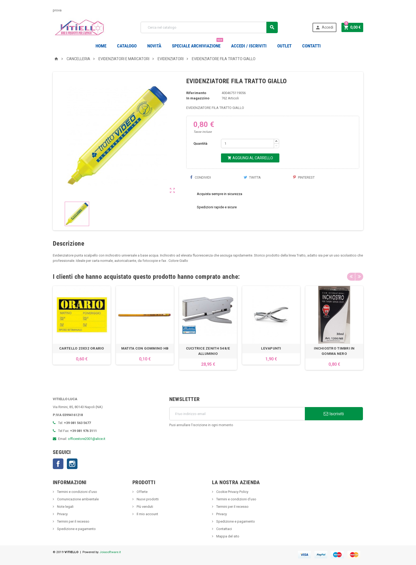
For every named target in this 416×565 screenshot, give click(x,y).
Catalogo (127, 45)
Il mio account (147, 514)
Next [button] (359, 277)
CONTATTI (311, 45)
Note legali (64, 507)
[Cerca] (209, 27)
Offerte (142, 492)
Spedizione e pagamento (76, 529)
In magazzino (197, 98)
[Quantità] (247, 143)
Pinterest (304, 177)
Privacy (62, 514)
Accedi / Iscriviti (249, 45)
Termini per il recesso (72, 521)
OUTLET (284, 45)
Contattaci (223, 529)
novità (154, 45)
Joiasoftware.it (110, 552)
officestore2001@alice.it (86, 439)
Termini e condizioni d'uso (76, 492)
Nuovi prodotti (147, 499)
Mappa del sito (227, 536)
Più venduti (144, 507)
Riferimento (196, 93)
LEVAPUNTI (271, 348)
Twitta (252, 177)
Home (101, 45)
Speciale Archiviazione (197, 43)
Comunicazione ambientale (77, 499)
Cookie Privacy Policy (231, 492)
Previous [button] (351, 277)
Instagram (72, 463)
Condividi (200, 177)
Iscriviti (334, 413)
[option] (81, 328)
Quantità (200, 143)
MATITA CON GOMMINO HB (145, 348)
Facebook (58, 463)
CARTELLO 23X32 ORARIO (81, 348)
